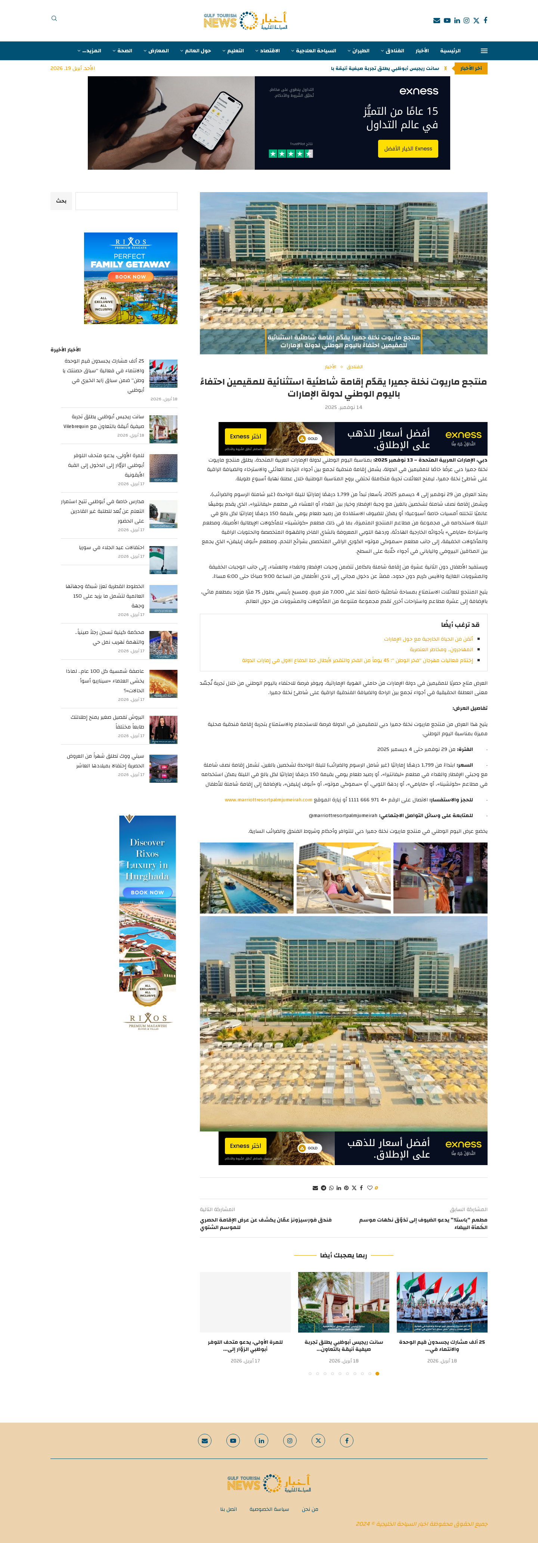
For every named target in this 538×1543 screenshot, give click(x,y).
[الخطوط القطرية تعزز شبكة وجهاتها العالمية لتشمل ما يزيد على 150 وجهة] (163, 599)
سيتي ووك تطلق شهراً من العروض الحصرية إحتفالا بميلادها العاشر (105, 761)
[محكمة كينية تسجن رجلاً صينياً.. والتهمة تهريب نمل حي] (163, 645)
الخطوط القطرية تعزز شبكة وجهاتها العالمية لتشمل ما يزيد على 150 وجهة (104, 596)
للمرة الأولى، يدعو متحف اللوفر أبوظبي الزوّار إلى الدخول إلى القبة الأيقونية (106, 465)
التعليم (235, 51)
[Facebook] (485, 20)
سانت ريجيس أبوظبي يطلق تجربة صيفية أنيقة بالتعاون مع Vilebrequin (104, 421)
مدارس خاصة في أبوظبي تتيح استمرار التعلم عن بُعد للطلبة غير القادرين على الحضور (102, 511)
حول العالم (198, 51)
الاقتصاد (270, 51)
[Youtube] (447, 20)
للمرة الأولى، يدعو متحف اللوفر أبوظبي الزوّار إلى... (245, 1346)
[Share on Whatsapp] (331, 1188)
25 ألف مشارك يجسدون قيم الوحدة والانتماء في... (442, 1346)
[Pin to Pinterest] (346, 1188)
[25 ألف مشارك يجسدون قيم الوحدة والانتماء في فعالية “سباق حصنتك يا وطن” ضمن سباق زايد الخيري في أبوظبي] (163, 374)
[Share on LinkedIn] (339, 1188)
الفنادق (395, 51)
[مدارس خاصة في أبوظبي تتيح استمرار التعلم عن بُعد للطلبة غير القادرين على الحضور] (163, 514)
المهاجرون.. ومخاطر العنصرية (441, 650)
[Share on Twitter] (354, 1188)
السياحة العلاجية (316, 51)
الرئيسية (450, 51)
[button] (445, 68)
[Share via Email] (315, 1188)
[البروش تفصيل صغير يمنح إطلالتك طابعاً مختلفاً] (163, 730)
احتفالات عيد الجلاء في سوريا (111, 547)
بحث (61, 201)
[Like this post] (369, 1188)
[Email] (436, 20)
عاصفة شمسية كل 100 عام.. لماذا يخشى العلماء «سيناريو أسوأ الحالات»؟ (105, 681)
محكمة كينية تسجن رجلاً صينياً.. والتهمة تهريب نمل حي (109, 637)
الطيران (361, 51)
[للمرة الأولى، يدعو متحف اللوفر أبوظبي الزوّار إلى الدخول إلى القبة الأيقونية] (163, 468)
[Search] (54, 20)
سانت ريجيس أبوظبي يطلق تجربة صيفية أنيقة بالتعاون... (375, 68)
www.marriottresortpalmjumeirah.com (268, 800)
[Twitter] (476, 20)
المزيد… (91, 51)
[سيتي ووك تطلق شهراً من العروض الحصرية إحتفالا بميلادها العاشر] (163, 769)
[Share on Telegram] (323, 1188)
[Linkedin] (457, 20)
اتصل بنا (228, 1509)
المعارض (158, 51)
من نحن (310, 1509)
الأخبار (422, 51)
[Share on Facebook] (361, 1188)
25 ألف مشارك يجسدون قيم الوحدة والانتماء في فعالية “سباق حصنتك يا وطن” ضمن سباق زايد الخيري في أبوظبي (103, 375)
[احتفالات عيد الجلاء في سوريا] (163, 560)
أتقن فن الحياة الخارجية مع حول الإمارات (428, 639)
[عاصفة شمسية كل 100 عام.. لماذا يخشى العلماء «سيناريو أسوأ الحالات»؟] (163, 684)
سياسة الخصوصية (269, 1509)
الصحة (124, 51)
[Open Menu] (484, 50)
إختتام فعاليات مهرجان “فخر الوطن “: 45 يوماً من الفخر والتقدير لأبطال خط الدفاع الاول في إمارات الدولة (357, 660)
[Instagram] (466, 20)
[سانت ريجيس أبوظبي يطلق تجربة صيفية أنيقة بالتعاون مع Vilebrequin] (163, 429)
